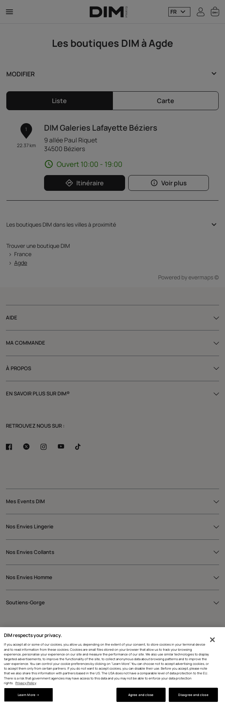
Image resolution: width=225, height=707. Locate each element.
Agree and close (140, 694)
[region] (112, 667)
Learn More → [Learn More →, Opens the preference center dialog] (28, 694)
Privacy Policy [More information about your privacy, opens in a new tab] (25, 683)
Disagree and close (193, 694)
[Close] (212, 639)
